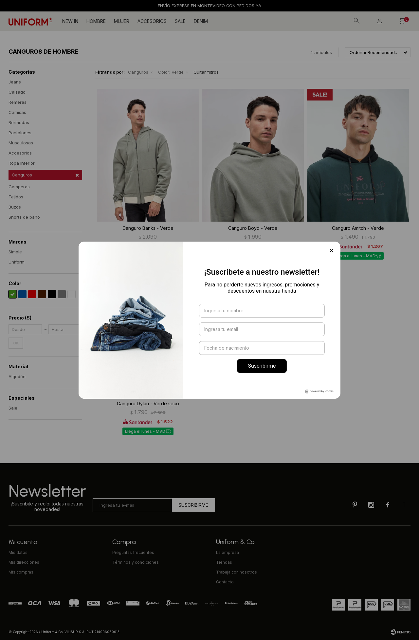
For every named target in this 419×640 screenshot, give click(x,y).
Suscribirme (262, 366)
